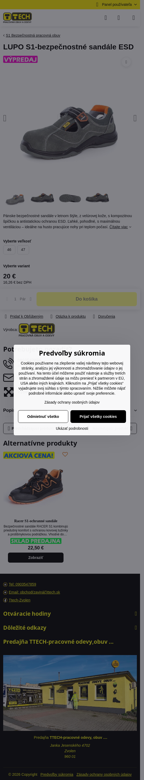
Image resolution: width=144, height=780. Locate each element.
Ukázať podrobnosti (72, 428)
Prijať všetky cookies (98, 416)
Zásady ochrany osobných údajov (72, 402)
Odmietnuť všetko (43, 416)
